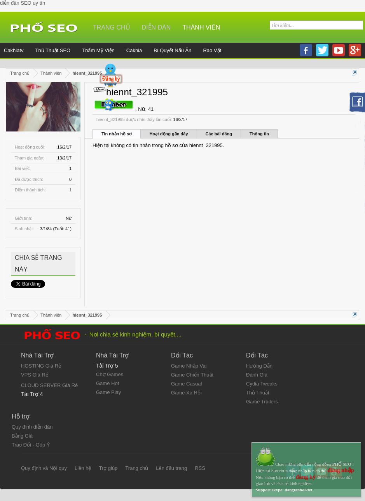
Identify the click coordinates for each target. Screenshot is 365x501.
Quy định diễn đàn (32, 427)
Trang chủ (111, 27)
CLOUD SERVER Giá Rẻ (49, 385)
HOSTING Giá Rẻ (41, 366)
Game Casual (186, 384)
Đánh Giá (256, 375)
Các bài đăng (219, 133)
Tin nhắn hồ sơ (116, 133)
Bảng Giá (22, 436)
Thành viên (201, 27)
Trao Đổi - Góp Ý (31, 445)
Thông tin (259, 133)
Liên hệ (83, 468)
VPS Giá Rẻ (34, 375)
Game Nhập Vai (188, 366)
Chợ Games (109, 374)
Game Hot (107, 383)
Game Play (108, 392)
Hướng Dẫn (259, 366)
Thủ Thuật (257, 393)
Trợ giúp (108, 468)
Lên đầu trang (171, 468)
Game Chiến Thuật (192, 375)
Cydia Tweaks (262, 384)
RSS (200, 468)
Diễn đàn (156, 27)
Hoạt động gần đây (168, 133)
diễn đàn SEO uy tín (22, 3)
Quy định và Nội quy (44, 468)
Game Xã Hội (186, 393)
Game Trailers (262, 402)
